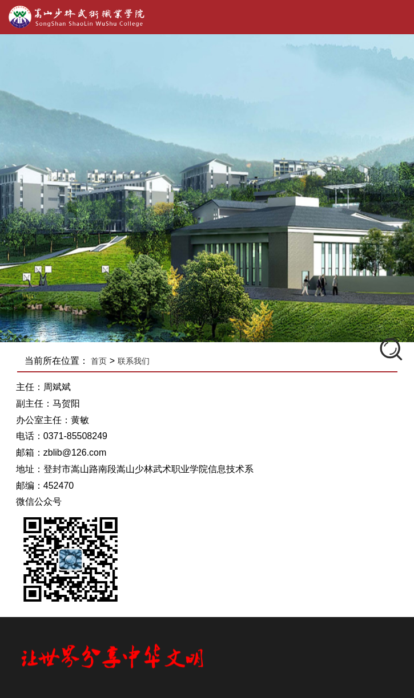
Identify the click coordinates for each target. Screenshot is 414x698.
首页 (100, 361)
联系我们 (134, 361)
